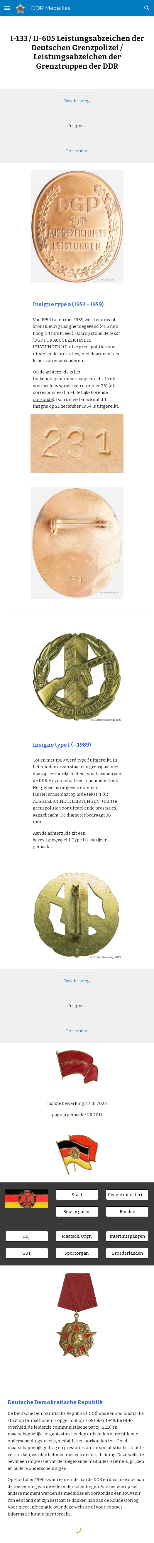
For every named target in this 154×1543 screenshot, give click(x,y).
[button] (7, 8)
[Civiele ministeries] (127, 1195)
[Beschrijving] (77, 101)
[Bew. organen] (77, 1212)
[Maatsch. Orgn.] (77, 1236)
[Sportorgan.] (77, 1253)
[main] (77, 52)
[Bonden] (127, 1212)
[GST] (27, 1253)
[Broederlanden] (127, 1253)
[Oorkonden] (77, 151)
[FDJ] (27, 1236)
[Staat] (77, 1195)
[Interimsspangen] (127, 1236)
